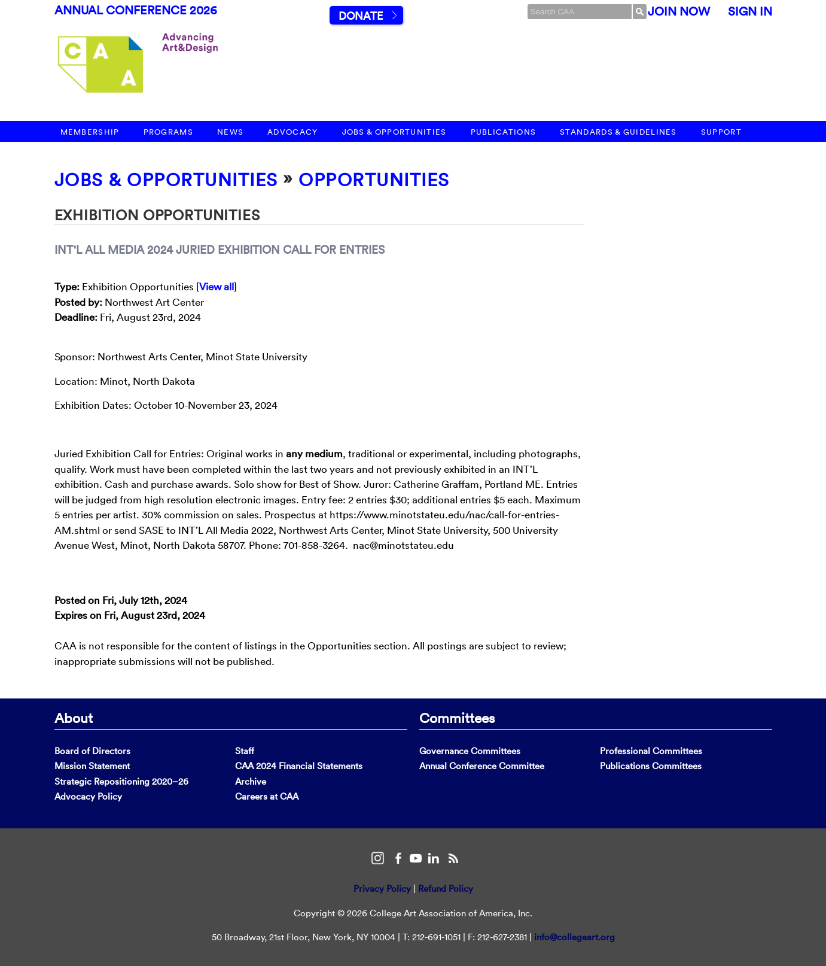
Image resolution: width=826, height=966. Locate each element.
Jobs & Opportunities (394, 132)
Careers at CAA (266, 796)
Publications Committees (651, 765)
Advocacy (292, 132)
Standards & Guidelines (618, 132)
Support (721, 132)
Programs (168, 132)
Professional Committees (651, 751)
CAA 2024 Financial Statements (298, 765)
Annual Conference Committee (481, 765)
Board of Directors (92, 751)
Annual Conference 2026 (135, 10)
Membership (90, 132)
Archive (250, 781)
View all (216, 286)
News (230, 132)
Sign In (750, 11)
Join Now (679, 11)
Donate (361, 16)
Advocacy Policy (88, 796)
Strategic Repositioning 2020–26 (121, 781)
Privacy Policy (382, 888)
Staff (244, 751)
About (73, 717)
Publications (504, 132)
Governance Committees (469, 751)
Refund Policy (445, 888)
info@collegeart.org (574, 937)
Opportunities (374, 180)
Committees (457, 717)
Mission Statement (92, 765)
